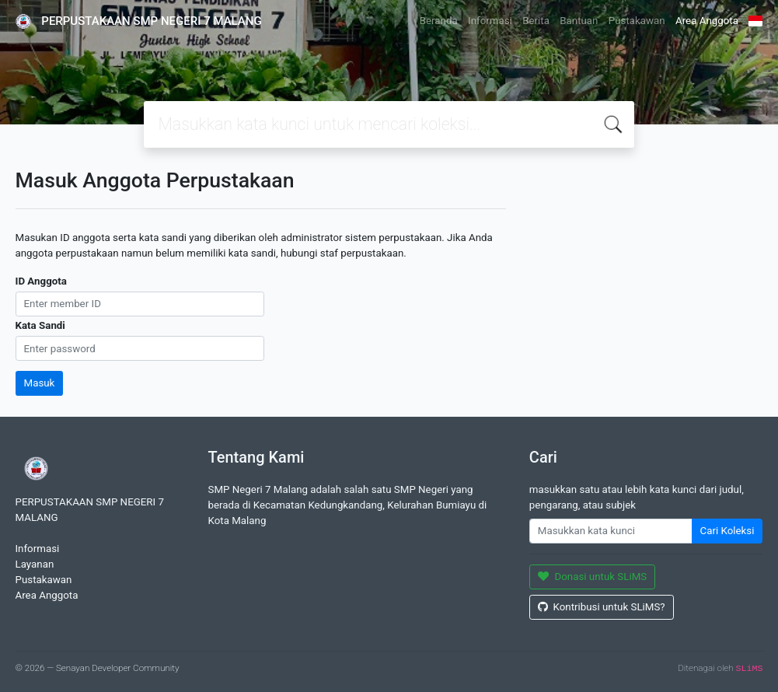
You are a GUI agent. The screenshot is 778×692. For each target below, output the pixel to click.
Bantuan (579, 20)
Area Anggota (706, 20)
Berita (535, 20)
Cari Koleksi (727, 530)
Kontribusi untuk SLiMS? (601, 607)
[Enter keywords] (611, 531)
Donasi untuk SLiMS (592, 576)
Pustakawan (637, 20)
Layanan (35, 564)
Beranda (439, 20)
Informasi (490, 20)
